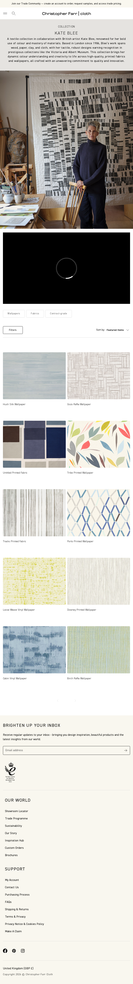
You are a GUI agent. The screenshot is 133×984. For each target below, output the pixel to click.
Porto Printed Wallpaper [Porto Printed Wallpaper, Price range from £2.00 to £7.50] (80, 541)
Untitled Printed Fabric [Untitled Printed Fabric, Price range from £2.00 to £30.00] (15, 473)
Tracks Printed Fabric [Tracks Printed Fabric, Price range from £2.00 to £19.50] (14, 541)
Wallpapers (14, 313)
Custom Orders (14, 848)
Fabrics (35, 313)
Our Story (11, 833)
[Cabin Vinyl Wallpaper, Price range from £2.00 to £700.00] (34, 649)
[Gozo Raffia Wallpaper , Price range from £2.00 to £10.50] (98, 375)
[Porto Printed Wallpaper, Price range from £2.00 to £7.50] (98, 512)
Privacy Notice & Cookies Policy (24, 924)
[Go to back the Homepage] (66, 13)
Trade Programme (16, 818)
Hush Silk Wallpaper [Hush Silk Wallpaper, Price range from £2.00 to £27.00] (14, 404)
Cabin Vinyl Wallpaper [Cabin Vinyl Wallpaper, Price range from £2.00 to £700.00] (15, 678)
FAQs (8, 902)
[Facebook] (5, 951)
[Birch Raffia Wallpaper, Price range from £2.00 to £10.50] (98, 649)
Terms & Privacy (15, 916)
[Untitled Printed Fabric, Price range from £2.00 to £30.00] (34, 444)
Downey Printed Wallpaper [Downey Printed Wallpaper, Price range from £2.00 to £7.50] (81, 610)
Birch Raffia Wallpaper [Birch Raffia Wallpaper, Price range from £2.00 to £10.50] (79, 678)
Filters (13, 330)
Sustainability (13, 826)
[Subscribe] (125, 750)
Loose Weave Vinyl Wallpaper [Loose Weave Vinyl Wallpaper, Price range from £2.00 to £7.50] (19, 610)
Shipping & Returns (17, 909)
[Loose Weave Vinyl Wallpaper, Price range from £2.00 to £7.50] (34, 581)
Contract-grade (58, 313)
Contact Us (12, 887)
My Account (12, 880)
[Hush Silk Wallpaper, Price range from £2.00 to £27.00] (34, 375)
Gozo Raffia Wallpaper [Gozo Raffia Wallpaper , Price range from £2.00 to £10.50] (79, 404)
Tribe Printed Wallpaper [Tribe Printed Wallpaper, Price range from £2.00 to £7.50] (80, 473)
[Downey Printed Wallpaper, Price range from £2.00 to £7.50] (98, 581)
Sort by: (100, 330)
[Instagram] (23, 951)
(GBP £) (18, 968)
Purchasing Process (17, 894)
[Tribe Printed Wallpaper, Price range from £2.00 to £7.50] (98, 444)
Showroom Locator (16, 811)
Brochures (11, 855)
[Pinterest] (14, 951)
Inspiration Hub (14, 840)
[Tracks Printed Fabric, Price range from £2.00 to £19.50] (34, 512)
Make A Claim (13, 931)
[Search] (13, 13)
